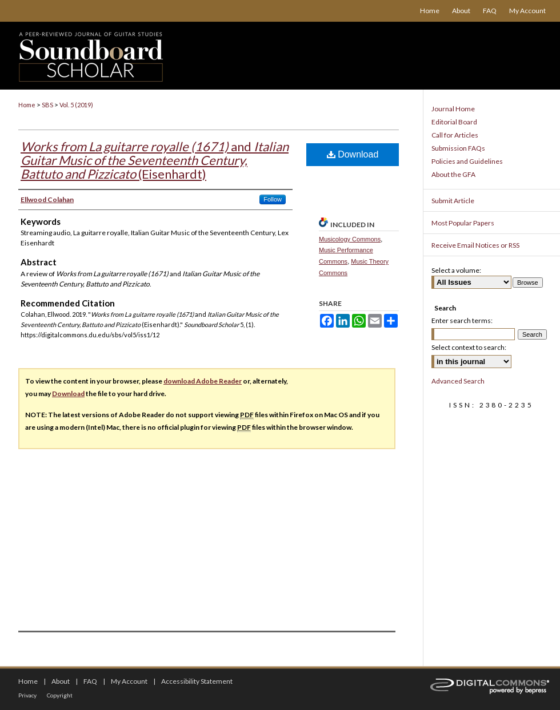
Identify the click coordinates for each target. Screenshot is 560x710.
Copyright (60, 695)
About (60, 681)
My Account (129, 681)
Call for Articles (454, 135)
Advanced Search (458, 381)
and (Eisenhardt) (155, 160)
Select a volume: (456, 270)
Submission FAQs (458, 148)
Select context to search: (468, 347)
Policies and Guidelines (467, 161)
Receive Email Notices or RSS (475, 245)
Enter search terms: (462, 320)
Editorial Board (454, 122)
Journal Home (453, 108)
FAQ (90, 681)
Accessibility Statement (197, 681)
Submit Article (452, 200)
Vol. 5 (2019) (76, 104)
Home (26, 104)
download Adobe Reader (202, 381)
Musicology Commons (350, 239)
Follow (272, 199)
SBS (47, 104)
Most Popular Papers (462, 223)
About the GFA (453, 174)
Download (353, 154)
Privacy (27, 695)
